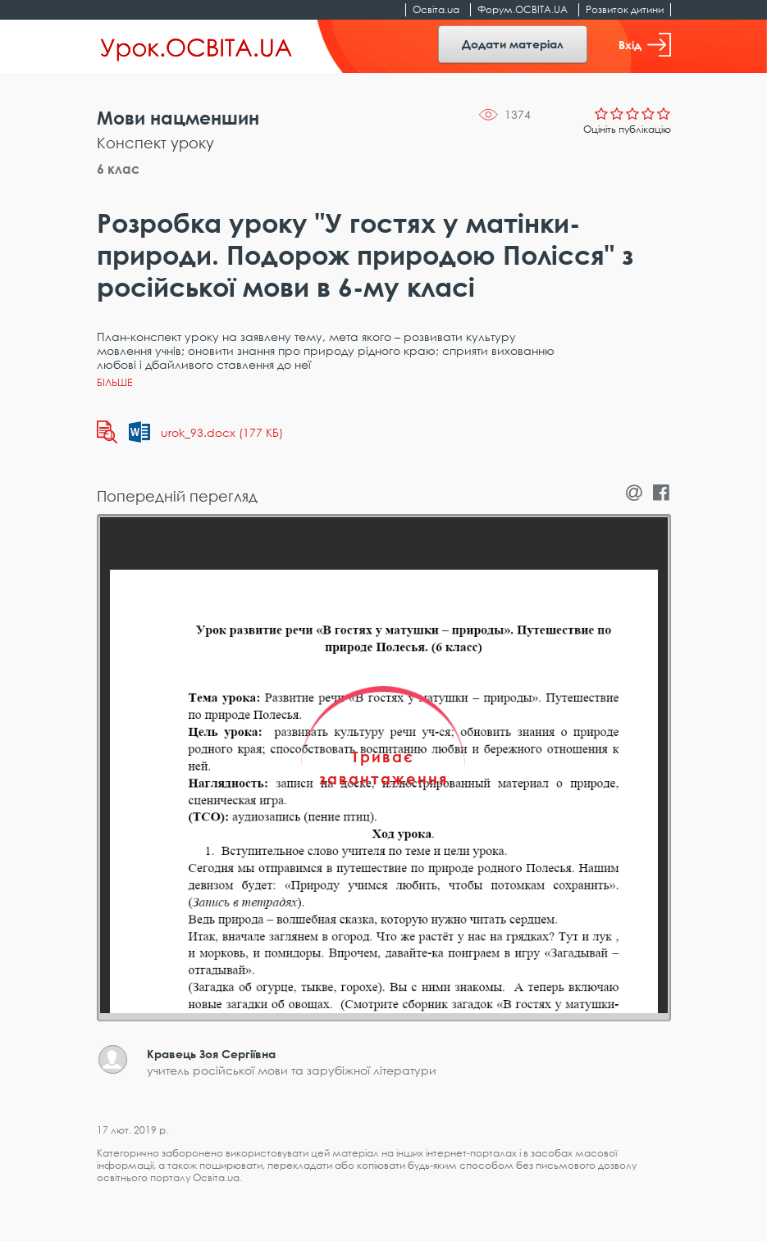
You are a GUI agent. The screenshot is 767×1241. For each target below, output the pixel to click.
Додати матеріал (513, 44)
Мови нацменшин (178, 118)
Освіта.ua (436, 9)
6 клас (118, 169)
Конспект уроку (155, 143)
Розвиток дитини (625, 9)
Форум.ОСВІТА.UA (522, 9)
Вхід (645, 45)
